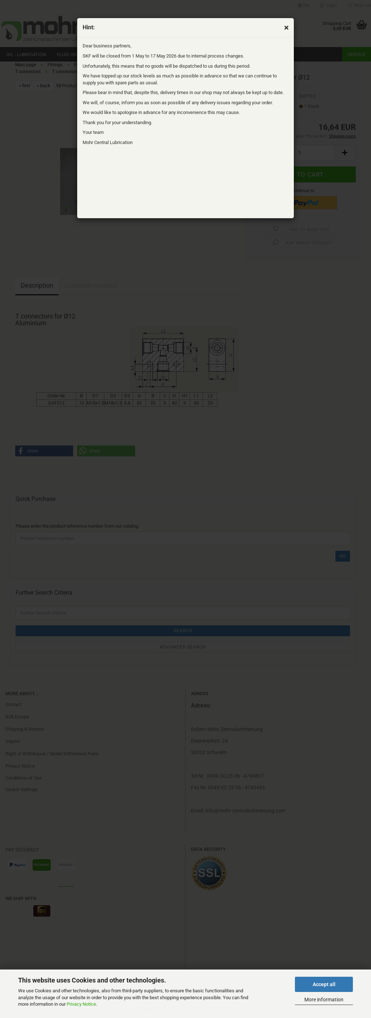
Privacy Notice (81, 1004)
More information (323, 999)
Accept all (324, 984)
